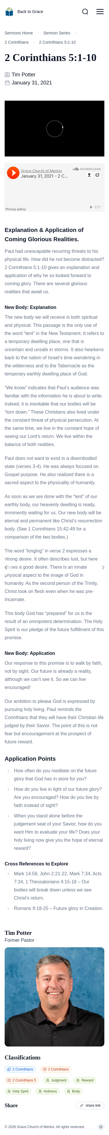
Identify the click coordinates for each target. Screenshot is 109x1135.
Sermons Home (19, 33)
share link (90, 1105)
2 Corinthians (17, 42)
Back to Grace (24, 11)
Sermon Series (56, 33)
